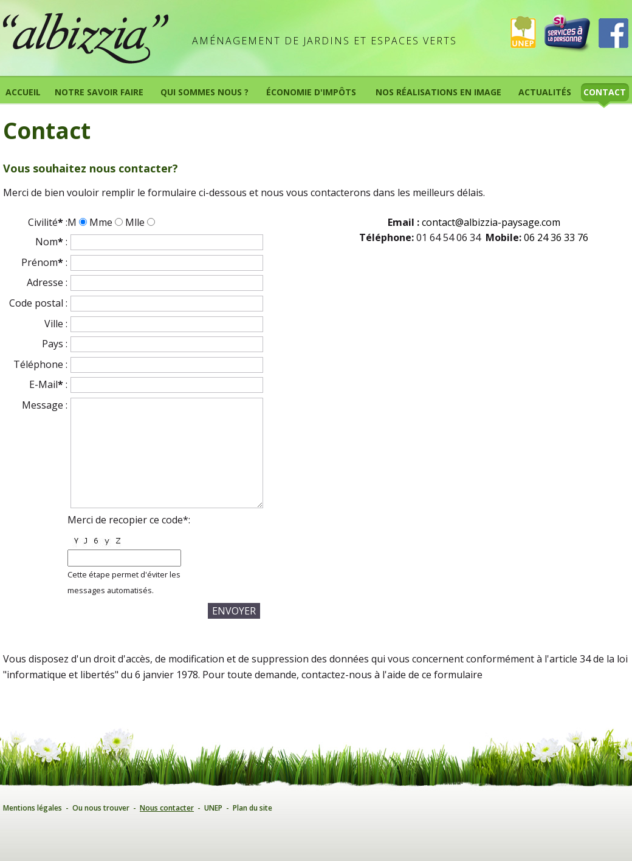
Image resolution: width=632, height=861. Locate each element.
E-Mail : (48, 384)
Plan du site (252, 808)
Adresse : (47, 282)
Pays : (54, 343)
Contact (604, 92)
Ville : (55, 323)
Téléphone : (40, 364)
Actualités (544, 92)
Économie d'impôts (311, 92)
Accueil (23, 92)
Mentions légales (32, 808)
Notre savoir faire (99, 92)
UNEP (213, 808)
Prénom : (44, 262)
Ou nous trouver (100, 808)
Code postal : (38, 303)
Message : (44, 405)
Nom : (51, 241)
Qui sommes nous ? (204, 92)
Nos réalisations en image (438, 92)
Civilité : (47, 222)
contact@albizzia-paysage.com (491, 222)
